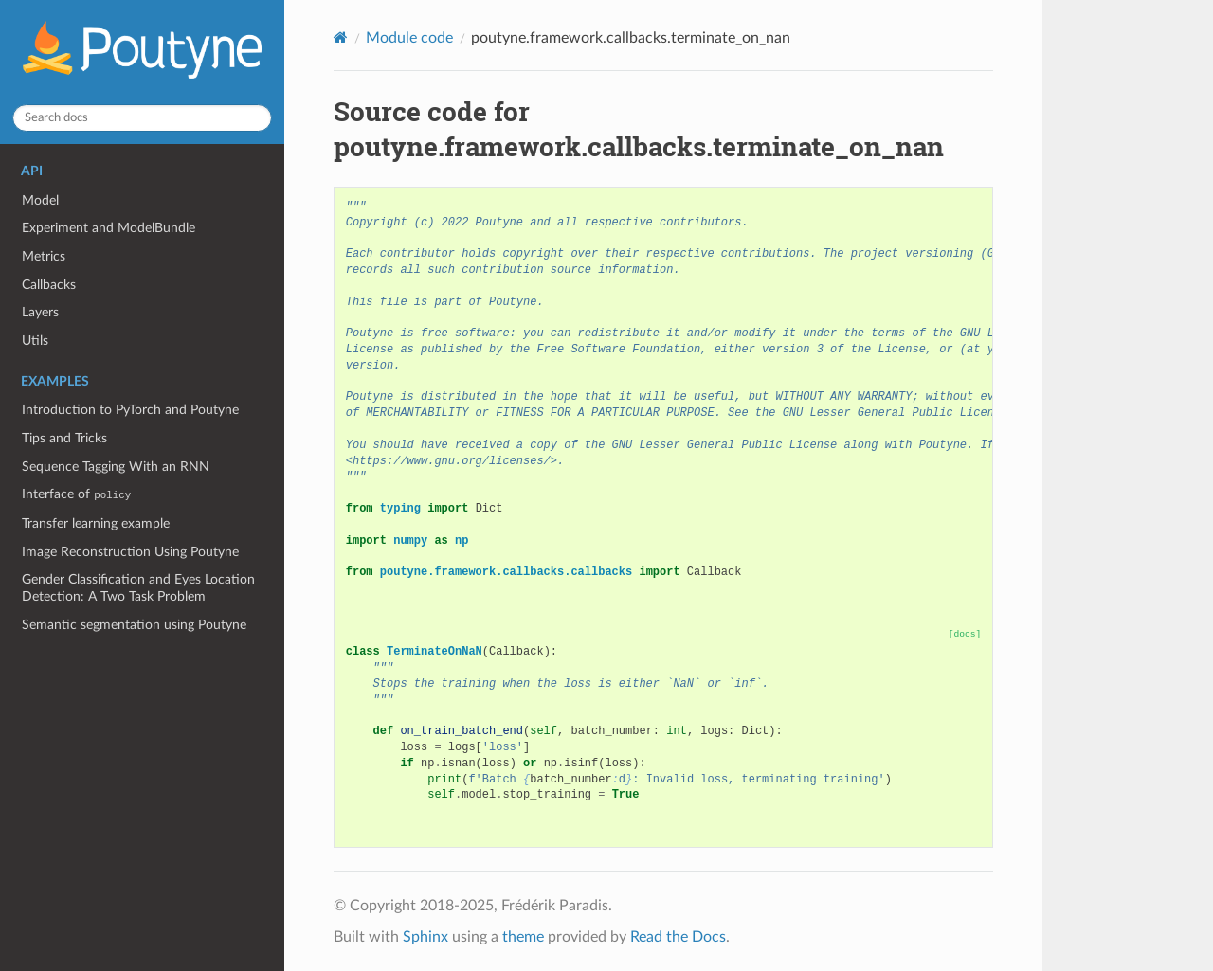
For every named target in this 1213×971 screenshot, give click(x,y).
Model (40, 200)
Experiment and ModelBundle (108, 228)
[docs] (965, 634)
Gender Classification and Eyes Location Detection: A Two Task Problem (138, 587)
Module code (409, 37)
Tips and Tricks (64, 438)
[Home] (341, 37)
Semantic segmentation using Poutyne (134, 625)
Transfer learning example (96, 523)
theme (523, 936)
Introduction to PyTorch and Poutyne (130, 410)
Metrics (43, 256)
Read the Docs (678, 936)
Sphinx (425, 936)
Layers (40, 312)
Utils (35, 340)
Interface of (76, 494)
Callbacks (49, 285)
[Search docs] (142, 118)
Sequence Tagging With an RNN (115, 466)
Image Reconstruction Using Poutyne (130, 552)
